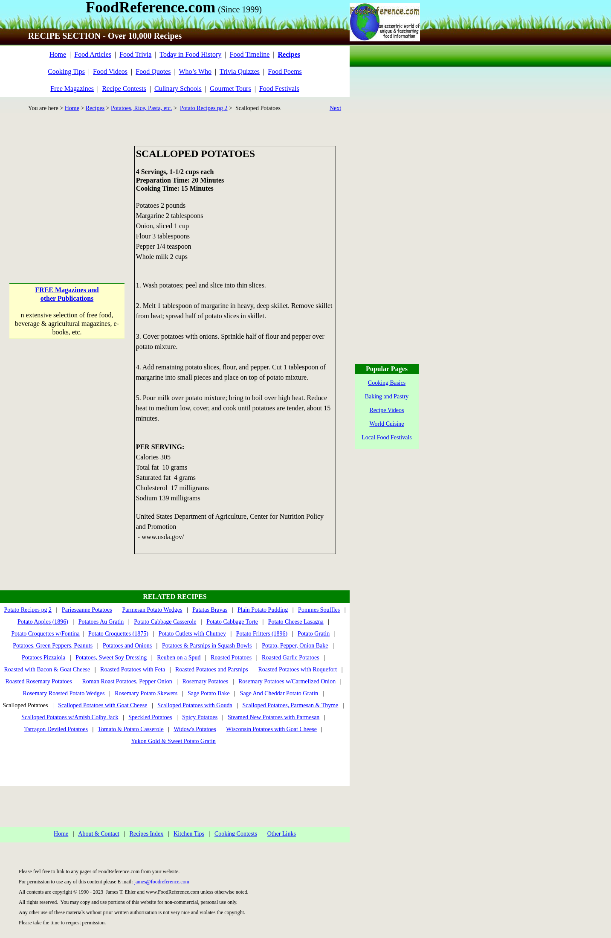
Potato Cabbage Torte (232, 622)
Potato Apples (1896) (42, 622)
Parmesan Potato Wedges (152, 610)
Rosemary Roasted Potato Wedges (64, 693)
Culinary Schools (178, 88)
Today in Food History (190, 54)
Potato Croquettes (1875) (118, 633)
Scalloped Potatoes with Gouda (194, 705)
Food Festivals (279, 88)
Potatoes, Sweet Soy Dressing (111, 657)
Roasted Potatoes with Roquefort (297, 669)
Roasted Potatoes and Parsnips (211, 669)
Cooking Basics (386, 383)
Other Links (281, 834)
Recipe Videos (387, 410)
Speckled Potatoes (150, 717)
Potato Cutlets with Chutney (192, 633)
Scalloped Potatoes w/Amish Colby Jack (69, 717)
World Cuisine (387, 424)
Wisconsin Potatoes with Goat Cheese (271, 729)
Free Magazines (72, 88)
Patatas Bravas (209, 610)
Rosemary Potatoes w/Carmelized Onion (287, 681)
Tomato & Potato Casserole (130, 729)
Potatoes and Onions (127, 645)
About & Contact (98, 834)
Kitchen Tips (189, 834)
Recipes (95, 108)
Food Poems (285, 71)
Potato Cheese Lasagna (296, 622)
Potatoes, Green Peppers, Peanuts (53, 645)
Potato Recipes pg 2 (204, 108)
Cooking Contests (235, 834)
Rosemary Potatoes (205, 681)
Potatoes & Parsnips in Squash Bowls (207, 645)
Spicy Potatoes (199, 717)
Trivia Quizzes (240, 71)
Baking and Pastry (387, 396)
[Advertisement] (67, 199)
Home (57, 54)
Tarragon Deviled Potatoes (56, 729)
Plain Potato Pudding (262, 610)
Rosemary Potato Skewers (146, 693)
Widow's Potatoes (195, 729)
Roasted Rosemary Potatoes (38, 681)
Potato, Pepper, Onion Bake (295, 645)
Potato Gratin (314, 633)
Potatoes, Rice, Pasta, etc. (141, 108)
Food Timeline (250, 54)
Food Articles (92, 54)
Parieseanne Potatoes (87, 610)
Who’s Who (195, 71)
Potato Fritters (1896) (262, 633)
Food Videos (110, 71)
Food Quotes (153, 71)
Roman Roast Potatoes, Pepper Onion (127, 681)
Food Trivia (135, 54)
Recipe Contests (124, 88)
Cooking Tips (66, 71)
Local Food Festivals (386, 437)
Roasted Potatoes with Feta (132, 669)
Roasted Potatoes (231, 657)
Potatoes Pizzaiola (43, 657)
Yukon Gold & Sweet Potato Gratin (173, 741)
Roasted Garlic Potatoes (290, 657)
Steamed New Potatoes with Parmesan (273, 717)
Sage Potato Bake (209, 693)
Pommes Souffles (319, 610)
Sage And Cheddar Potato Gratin (279, 693)
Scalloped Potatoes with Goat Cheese (102, 705)
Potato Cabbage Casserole (165, 622)
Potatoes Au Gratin (101, 622)
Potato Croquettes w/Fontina (46, 633)
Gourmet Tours (230, 88)
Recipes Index (147, 834)
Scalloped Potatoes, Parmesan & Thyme (290, 705)
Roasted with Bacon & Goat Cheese (47, 669)
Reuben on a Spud (178, 657)
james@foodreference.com (161, 882)
